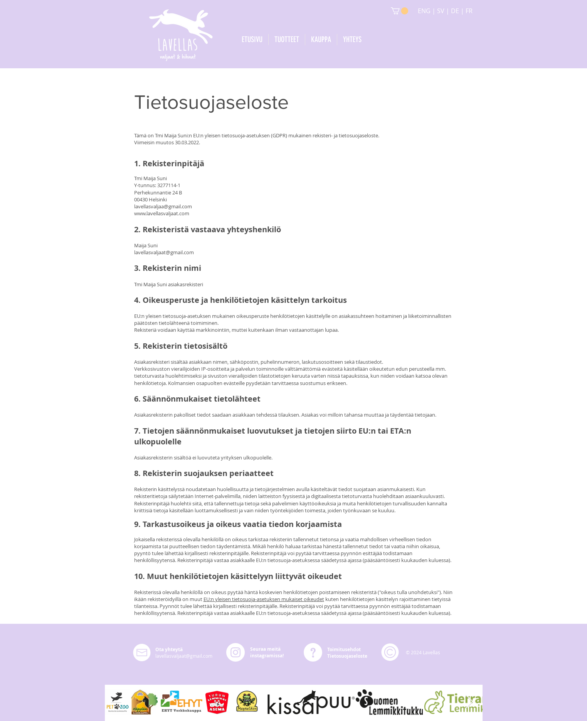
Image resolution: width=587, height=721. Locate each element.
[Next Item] (469, 701)
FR (469, 11)
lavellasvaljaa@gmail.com (163, 206)
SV (440, 11)
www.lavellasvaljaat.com (161, 213)
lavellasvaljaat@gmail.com (164, 252)
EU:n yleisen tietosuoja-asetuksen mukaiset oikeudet (264, 599)
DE (455, 11)
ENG (425, 11)
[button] (399, 10)
